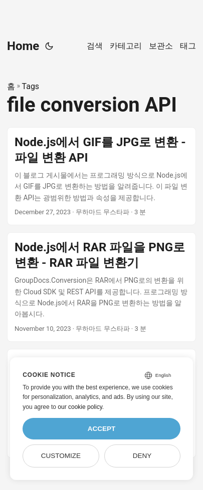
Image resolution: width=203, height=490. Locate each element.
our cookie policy (80, 406)
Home (23, 46)
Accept (102, 428)
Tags (31, 86)
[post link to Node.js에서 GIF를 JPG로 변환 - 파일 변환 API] (101, 176)
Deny (142, 455)
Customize (61, 455)
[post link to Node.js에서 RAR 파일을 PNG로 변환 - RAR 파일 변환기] (101, 287)
